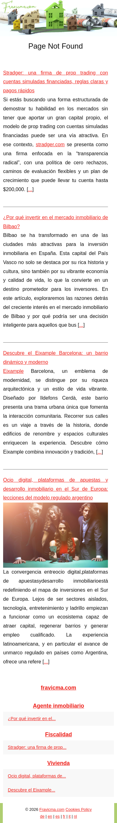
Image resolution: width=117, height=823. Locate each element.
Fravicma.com (51, 809)
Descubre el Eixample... (31, 789)
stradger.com (50, 144)
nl (75, 816)
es (58, 816)
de (42, 816)
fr (64, 816)
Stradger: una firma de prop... (37, 747)
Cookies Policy (79, 809)
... (30, 189)
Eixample (13, 371)
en (50, 816)
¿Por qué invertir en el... (32, 718)
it (70, 816)
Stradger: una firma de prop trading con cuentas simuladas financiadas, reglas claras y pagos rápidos (55, 82)
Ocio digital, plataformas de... (37, 775)
